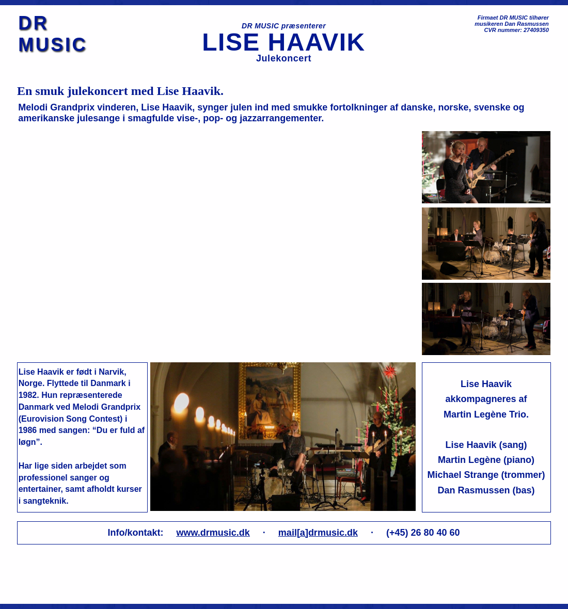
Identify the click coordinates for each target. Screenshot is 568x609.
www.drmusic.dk (212, 532)
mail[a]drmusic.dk (318, 532)
